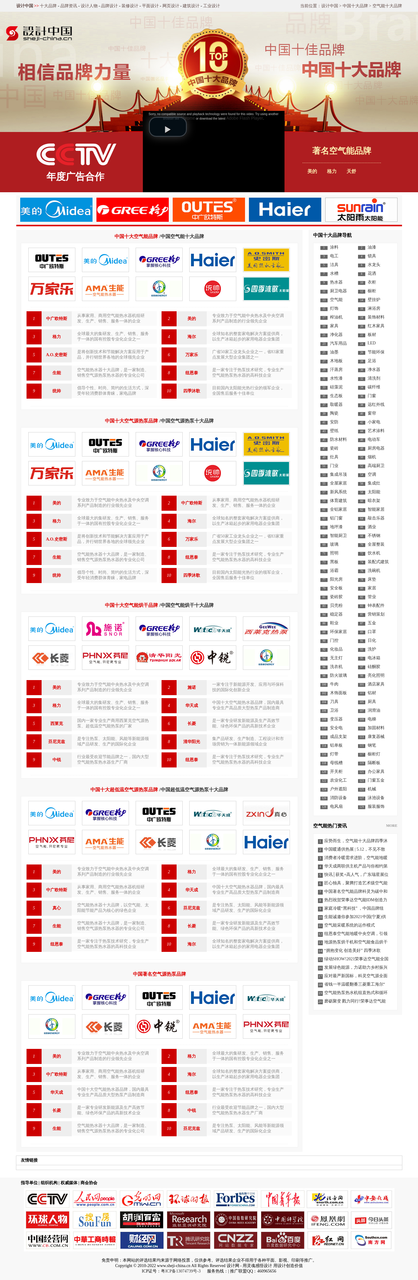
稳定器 (336, 614)
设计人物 (89, 6)
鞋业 (334, 623)
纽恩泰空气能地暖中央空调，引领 (356, 933)
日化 (372, 640)
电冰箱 (374, 658)
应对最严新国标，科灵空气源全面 (356, 976)
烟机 (372, 457)
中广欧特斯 (56, 318)
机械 (372, 789)
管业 (372, 597)
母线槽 (336, 763)
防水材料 (338, 439)
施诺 (191, 687)
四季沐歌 (191, 391)
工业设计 (211, 6)
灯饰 (334, 308)
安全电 (336, 728)
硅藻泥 (336, 387)
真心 (56, 908)
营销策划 (376, 614)
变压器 (336, 719)
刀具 (334, 701)
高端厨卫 (376, 465)
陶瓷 (334, 413)
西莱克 (56, 723)
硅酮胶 (374, 666)
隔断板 (374, 763)
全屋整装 (376, 544)
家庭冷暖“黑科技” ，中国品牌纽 (354, 908)
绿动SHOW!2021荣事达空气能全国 (356, 959)
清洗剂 (374, 378)
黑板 (334, 562)
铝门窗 (336, 518)
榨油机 (336, 317)
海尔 (191, 336)
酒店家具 (376, 684)
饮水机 (374, 553)
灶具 (334, 457)
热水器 (336, 282)
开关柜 (336, 771)
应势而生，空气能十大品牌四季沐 (356, 841)
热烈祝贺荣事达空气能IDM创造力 (355, 900)
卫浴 (334, 710)
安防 (334, 422)
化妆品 (336, 649)
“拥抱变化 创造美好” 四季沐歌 (352, 950)
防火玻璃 (338, 675)
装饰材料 (376, 317)
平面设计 (150, 6)
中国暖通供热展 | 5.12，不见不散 (354, 849)
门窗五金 (376, 780)
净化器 (336, 334)
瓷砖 (334, 448)
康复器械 (376, 736)
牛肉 (334, 684)
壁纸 (334, 430)
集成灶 (374, 483)
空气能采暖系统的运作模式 (349, 925)
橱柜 (372, 291)
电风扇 (336, 806)
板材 (372, 334)
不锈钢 (374, 535)
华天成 (191, 705)
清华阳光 (191, 741)
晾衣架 (374, 500)
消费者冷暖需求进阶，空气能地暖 (356, 857)
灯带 (334, 754)
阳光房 (336, 579)
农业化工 (338, 780)
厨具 (372, 701)
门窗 (372, 396)
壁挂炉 (374, 299)
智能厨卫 (338, 535)
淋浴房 (374, 308)
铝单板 (336, 745)
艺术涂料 (376, 430)
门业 (334, 465)
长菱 (191, 723)
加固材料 (376, 728)
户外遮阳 (338, 789)
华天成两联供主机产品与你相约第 (356, 866)
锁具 (372, 256)
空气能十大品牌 (387, 6)
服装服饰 (376, 806)
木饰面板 (338, 693)
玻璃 (334, 544)
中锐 (56, 760)
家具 (334, 326)
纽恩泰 (191, 373)
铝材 (372, 693)
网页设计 (170, 6)
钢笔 (372, 745)
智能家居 (376, 509)
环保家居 (338, 631)
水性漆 (336, 378)
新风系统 (338, 492)
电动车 (374, 439)
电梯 (372, 719)
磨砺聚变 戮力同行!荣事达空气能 (355, 1001)
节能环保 (376, 352)
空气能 (336, 299)
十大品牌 (48, 6)
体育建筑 (338, 500)
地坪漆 (336, 527)
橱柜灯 (374, 754)
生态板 (336, 396)
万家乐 (191, 355)
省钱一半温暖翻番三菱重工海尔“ (354, 984)
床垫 (372, 579)
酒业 (372, 527)
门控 (334, 640)
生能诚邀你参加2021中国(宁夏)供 (355, 917)
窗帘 (372, 413)
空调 (372, 474)
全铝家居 (338, 509)
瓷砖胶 (336, 597)
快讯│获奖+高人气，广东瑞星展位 (356, 874)
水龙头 (374, 264)
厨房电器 (376, 448)
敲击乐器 (376, 518)
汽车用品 (338, 343)
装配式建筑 (378, 562)
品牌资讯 (68, 6)
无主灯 (336, 658)
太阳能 (374, 492)
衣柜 (372, 282)
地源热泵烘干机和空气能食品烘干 (356, 942)
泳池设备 (376, 797)
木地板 (336, 361)
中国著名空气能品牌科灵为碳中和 (356, 891)
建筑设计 (191, 6)
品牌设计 (109, 6)
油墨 (334, 352)
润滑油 (374, 710)
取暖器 (336, 404)
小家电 (374, 422)
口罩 (372, 631)
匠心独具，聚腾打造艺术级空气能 (356, 883)
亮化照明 (376, 675)
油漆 (372, 247)
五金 (372, 623)
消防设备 (338, 797)
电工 (334, 256)
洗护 (372, 649)
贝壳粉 (336, 605)
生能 (56, 373)
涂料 (334, 247)
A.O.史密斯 (56, 355)
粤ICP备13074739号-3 (180, 1271)
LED (372, 343)
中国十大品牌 (355, 6)
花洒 (372, 273)
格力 (56, 336)
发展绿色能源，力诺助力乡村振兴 (356, 967)
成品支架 (338, 736)
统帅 (56, 391)
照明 (334, 553)
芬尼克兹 (56, 741)
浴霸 (334, 570)
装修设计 (129, 6)
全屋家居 (338, 483)
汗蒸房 (336, 369)
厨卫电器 (338, 291)
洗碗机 (374, 570)
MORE (391, 826)
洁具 (334, 264)
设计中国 (24, 6)
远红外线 (376, 404)
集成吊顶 (338, 474)
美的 (191, 318)
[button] (168, 127)
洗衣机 (336, 666)
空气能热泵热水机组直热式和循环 (356, 992)
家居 (372, 588)
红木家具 (376, 326)
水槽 (334, 273)
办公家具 (376, 771)
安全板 (336, 588)
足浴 (372, 361)
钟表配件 (376, 605)
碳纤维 (374, 387)
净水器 (374, 369)
